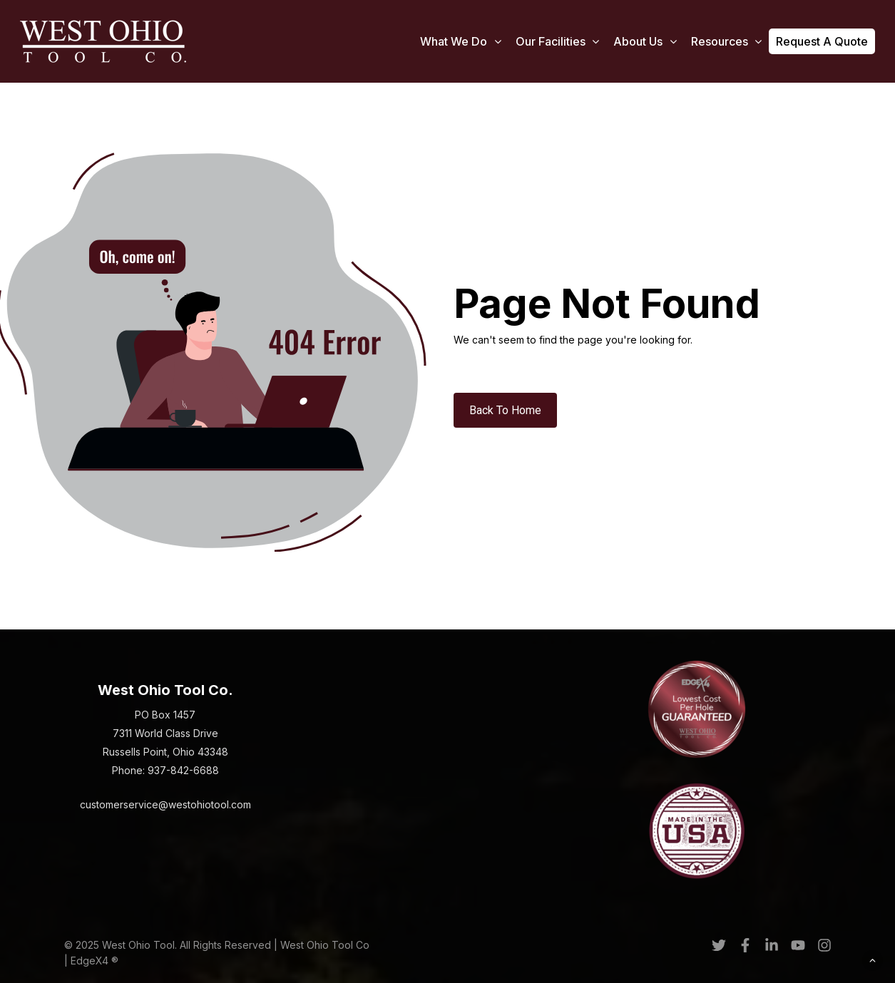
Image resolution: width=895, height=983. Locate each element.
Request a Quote (822, 41)
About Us (645, 42)
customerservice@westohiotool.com (165, 804)
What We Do (460, 42)
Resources (726, 42)
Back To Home (505, 410)
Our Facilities (558, 42)
